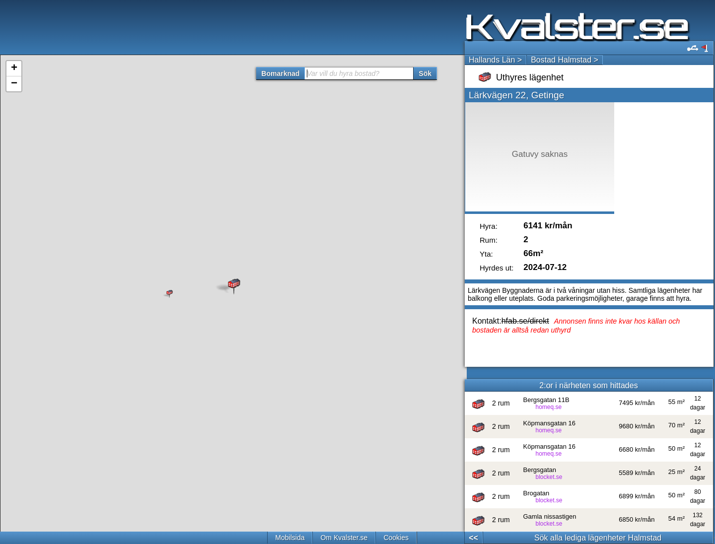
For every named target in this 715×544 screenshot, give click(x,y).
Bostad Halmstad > (564, 60)
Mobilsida (289, 538)
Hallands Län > (495, 60)
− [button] (14, 83)
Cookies (396, 538)
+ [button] (14, 68)
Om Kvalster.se (343, 538)
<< (473, 538)
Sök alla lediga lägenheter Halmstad (597, 538)
